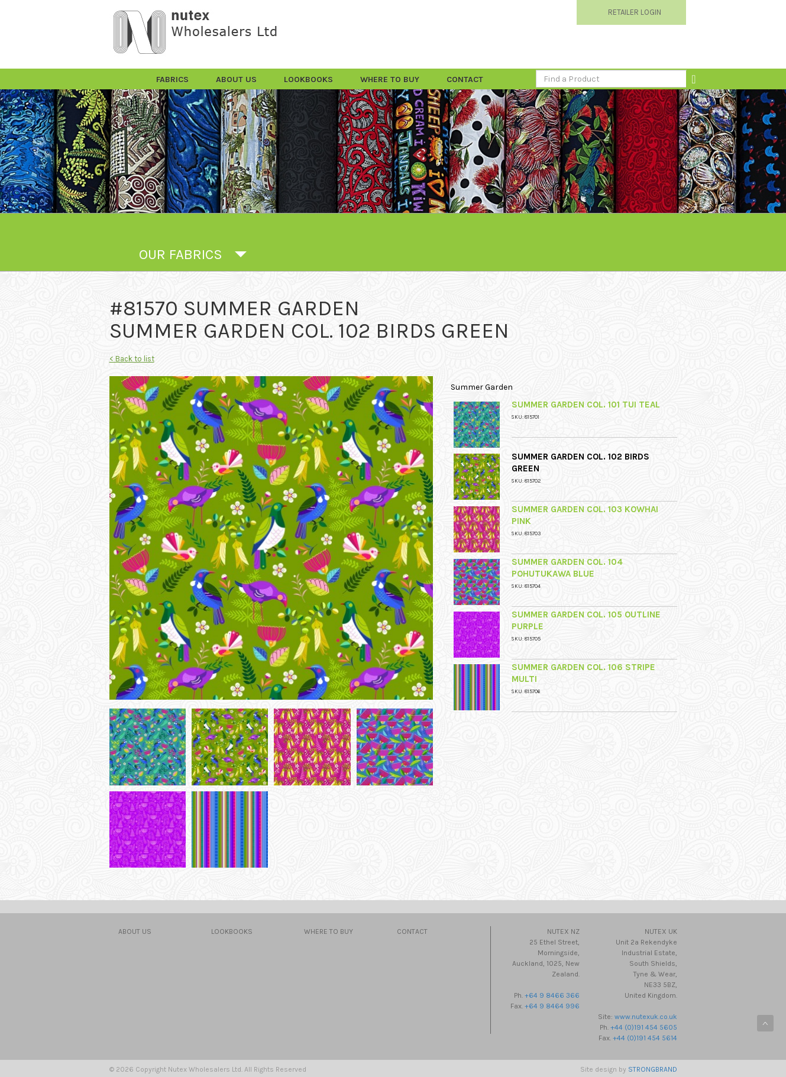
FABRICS (172, 80)
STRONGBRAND (652, 1069)
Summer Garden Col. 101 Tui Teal (586, 404)
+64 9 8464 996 (552, 1006)
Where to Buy (389, 80)
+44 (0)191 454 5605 (643, 1027)
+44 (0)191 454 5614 (645, 1038)
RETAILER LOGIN (634, 12)
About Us (236, 80)
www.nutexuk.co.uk (645, 1017)
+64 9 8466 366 (552, 995)
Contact (465, 80)
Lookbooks (308, 80)
